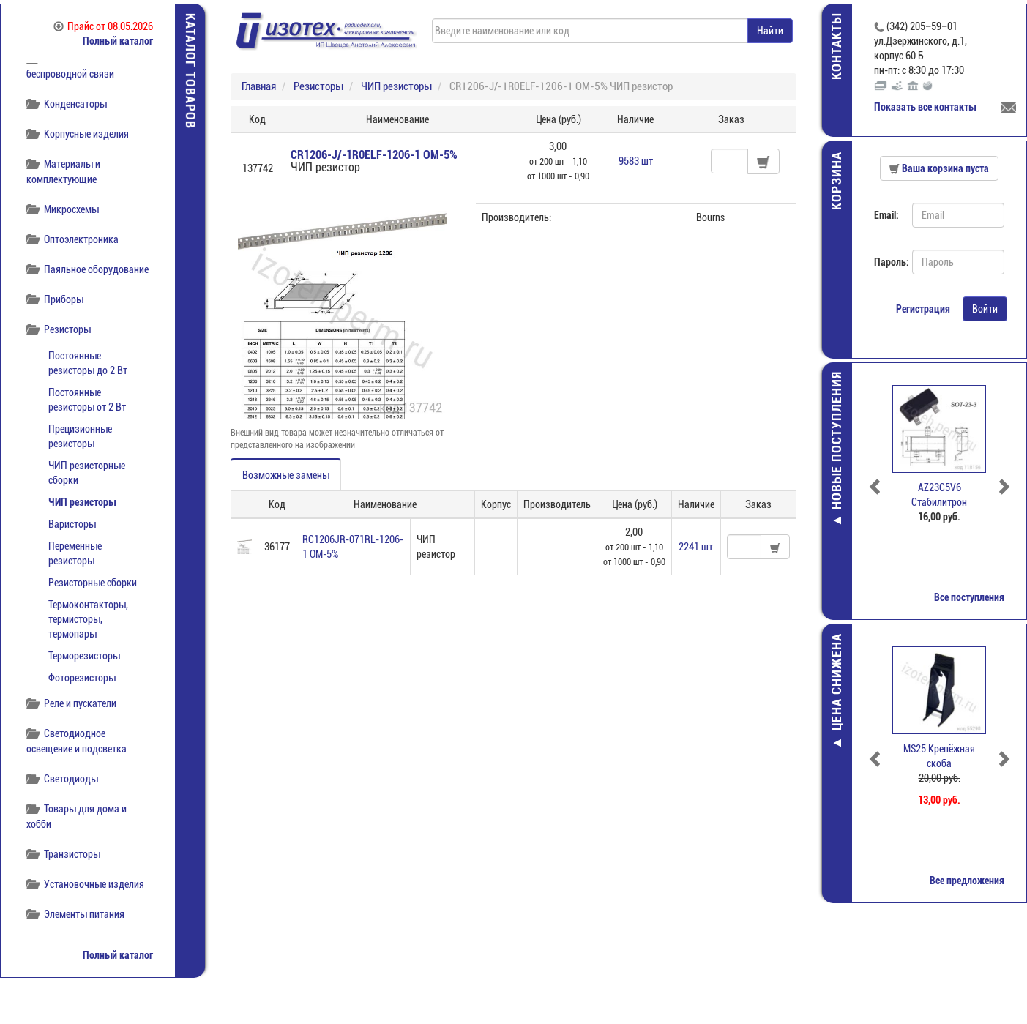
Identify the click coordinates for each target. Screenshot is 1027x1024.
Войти (985, 309)
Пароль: (887, 262)
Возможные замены (285, 475)
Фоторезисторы (82, 678)
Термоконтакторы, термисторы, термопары (88, 619)
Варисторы (72, 524)
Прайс (103, 26)
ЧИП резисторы (82, 502)
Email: (886, 215)
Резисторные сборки (92, 582)
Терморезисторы (84, 656)
